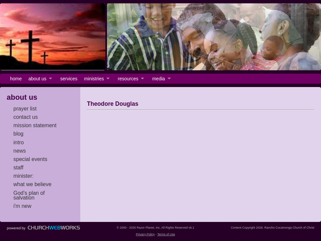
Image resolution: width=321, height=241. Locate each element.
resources (128, 78)
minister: (23, 176)
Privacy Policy (145, 234)
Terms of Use (166, 234)
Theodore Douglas (112, 103)
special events (30, 159)
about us (37, 78)
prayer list (24, 108)
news (19, 151)
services (68, 78)
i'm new (22, 206)
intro (18, 142)
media (158, 78)
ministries (94, 78)
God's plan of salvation (29, 195)
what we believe (32, 184)
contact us (25, 117)
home (16, 78)
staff (18, 167)
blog (18, 134)
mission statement (35, 125)
